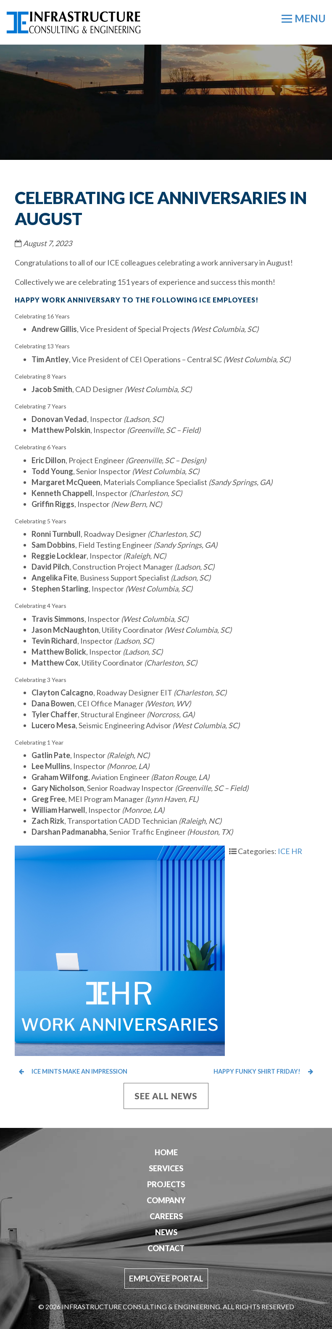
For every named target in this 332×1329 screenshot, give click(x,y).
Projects (166, 1184)
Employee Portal (166, 1278)
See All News (166, 1096)
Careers (166, 1216)
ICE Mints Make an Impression (73, 1071)
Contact (166, 1248)
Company (166, 1200)
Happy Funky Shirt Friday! (245, 1071)
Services (166, 1168)
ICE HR (290, 851)
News (166, 1232)
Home (166, 1152)
